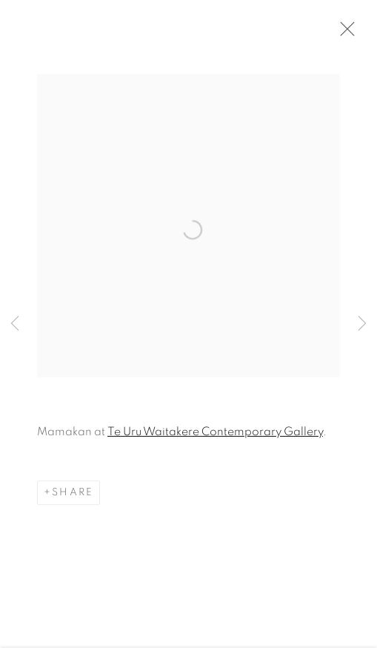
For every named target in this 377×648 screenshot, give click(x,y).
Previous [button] (15, 324)
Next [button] (362, 324)
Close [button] (344, 33)
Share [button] (72, 494)
